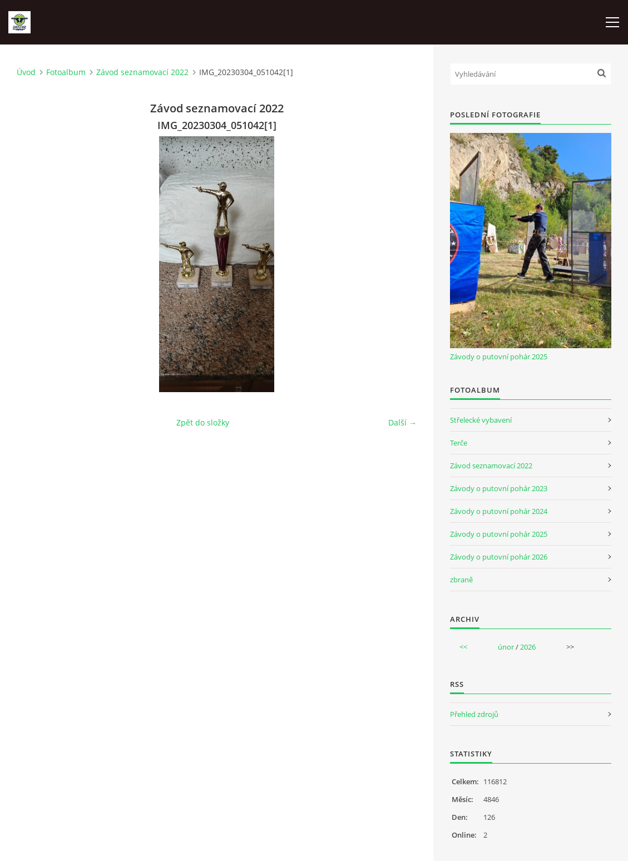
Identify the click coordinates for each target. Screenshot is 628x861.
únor (506, 647)
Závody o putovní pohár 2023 (498, 488)
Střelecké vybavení (481, 420)
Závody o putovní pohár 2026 (498, 557)
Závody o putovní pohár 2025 (498, 357)
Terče (458, 443)
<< (463, 647)
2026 (528, 647)
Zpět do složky (202, 422)
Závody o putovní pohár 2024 (498, 511)
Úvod (26, 72)
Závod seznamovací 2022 (142, 72)
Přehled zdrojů (474, 714)
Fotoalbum (66, 72)
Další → (402, 422)
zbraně (461, 580)
